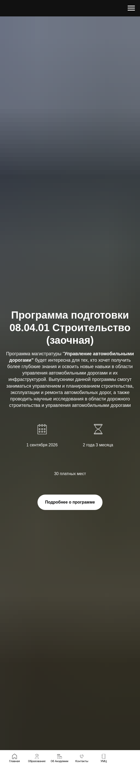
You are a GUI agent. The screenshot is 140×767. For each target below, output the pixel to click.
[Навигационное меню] (131, 8)
